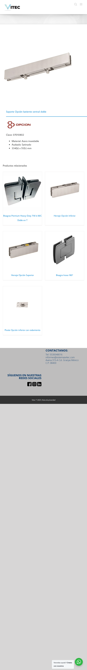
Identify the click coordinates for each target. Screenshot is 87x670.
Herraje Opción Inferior (64, 215)
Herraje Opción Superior (22, 275)
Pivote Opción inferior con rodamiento (22, 330)
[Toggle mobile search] (75, 4)
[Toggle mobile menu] (81, 4)
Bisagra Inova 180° (64, 275)
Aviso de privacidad (48, 400)
